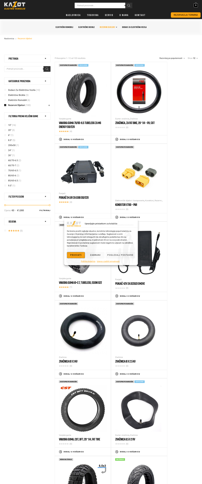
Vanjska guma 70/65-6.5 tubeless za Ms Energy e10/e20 (78, 116)
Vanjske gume (65, 110)
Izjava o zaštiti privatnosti (108, 261)
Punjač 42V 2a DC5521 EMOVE (169, 188)
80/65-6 (12, 175)
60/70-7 (12, 165)
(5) (15, 230)
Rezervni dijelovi (16, 105)
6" (9, 135)
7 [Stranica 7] (133, 368)
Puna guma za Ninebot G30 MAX (170, 334)
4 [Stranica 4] (116, 368)
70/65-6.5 (13, 170)
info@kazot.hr (193, 427)
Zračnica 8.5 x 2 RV (69, 334)
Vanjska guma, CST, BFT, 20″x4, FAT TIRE (172, 263)
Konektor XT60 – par (70, 187)
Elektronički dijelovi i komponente (73, 183)
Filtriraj (45, 210)
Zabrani (95, 255)
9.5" (10, 185)
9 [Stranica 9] (150, 368)
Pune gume (159, 329)
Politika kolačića (88, 261)
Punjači (157, 104)
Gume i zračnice (114, 110)
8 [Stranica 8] (141, 368)
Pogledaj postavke (120, 255)
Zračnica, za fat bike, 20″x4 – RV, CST (124, 116)
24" (9, 150)
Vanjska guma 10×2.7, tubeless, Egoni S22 (126, 189)
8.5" (10, 140)
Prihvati (76, 255)
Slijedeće (160, 368)
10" (9, 125)
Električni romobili (17, 100)
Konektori (93, 183)
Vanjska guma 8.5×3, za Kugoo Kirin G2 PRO (125, 336)
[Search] (128, 5)
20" (9, 130)
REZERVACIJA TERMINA (186, 15)
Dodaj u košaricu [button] (74, 131)
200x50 (12, 145)
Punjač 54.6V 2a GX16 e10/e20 (169, 108)
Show (190, 58)
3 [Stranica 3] (108, 368)
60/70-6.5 (13, 160)
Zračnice (125, 110)
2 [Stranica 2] (99, 368)
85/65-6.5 (13, 180)
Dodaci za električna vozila (21, 90)
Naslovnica (9, 38)
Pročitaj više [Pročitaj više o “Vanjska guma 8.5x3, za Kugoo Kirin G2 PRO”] (119, 350)
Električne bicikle (16, 95)
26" (9, 155)
